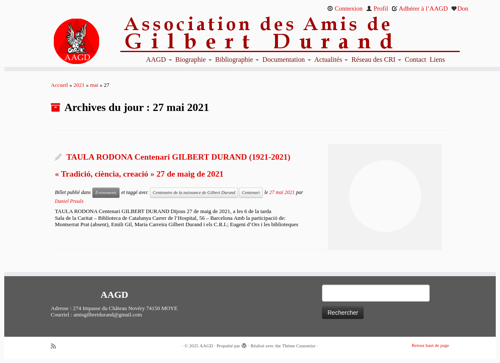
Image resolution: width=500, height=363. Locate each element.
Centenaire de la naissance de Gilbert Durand (194, 192)
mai (94, 85)
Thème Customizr (299, 345)
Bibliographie (237, 60)
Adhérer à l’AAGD (420, 8)
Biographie (193, 60)
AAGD (159, 60)
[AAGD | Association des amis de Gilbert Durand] (62, 41)
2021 (78, 85)
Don (459, 8)
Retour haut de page (430, 345)
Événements (106, 192)
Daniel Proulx (69, 201)
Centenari (251, 192)
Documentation (286, 60)
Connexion (345, 8)
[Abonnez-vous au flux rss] (56, 346)
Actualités (331, 60)
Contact (415, 60)
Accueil (59, 85)
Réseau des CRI (376, 60)
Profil (377, 8)
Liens (437, 60)
